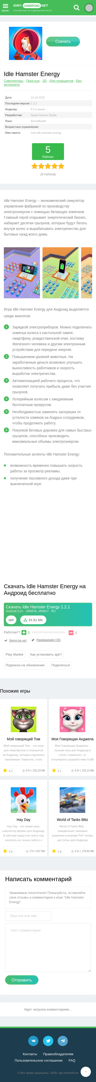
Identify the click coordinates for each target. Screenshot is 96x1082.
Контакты (30, 1054)
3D (44, 81)
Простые (33, 81)
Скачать (63, 41)
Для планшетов (61, 81)
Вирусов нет (15, 640)
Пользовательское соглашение (38, 1060)
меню (5, 6)
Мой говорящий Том (23, 739)
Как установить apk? (46, 654)
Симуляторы (13, 81)
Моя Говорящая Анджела (72, 739)
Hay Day (23, 820)
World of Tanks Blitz (72, 820)
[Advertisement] (47, 536)
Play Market (14, 654)
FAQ (72, 1060)
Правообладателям (58, 1054)
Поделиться (60, 665)
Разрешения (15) (46, 640)
